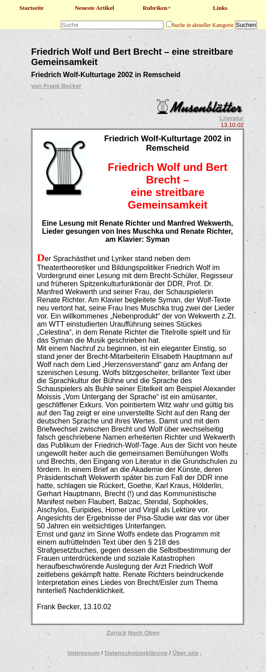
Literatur (232, 118)
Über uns (186, 653)
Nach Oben (144, 632)
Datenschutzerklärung (136, 653)
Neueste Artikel (94, 7)
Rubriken (157, 7)
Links (220, 7)
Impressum (83, 653)
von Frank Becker (56, 86)
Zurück (116, 632)
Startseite (31, 7)
